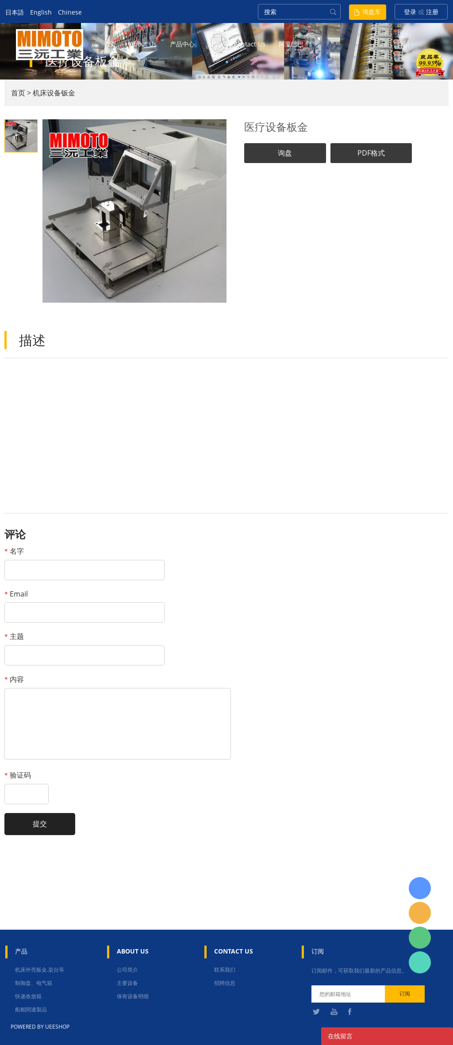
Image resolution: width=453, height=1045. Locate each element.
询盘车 (371, 12)
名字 (14, 551)
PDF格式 (371, 153)
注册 (432, 12)
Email (16, 594)
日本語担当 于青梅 (420, 888)
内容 (14, 679)
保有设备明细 (133, 996)
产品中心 (182, 44)
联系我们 (224, 969)
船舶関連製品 (31, 1009)
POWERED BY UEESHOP (40, 1026)
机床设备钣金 (54, 93)
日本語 (14, 12)
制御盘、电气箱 (33, 983)
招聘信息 (224, 983)
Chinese (70, 12)
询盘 (285, 153)
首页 (110, 44)
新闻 (214, 44)
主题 (14, 636)
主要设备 (127, 983)
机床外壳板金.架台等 (39, 969)
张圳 (420, 962)
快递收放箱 (28, 996)
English (41, 12)
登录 (410, 12)
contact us (249, 44)
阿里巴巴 (291, 44)
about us (143, 44)
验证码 (17, 775)
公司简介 (127, 969)
